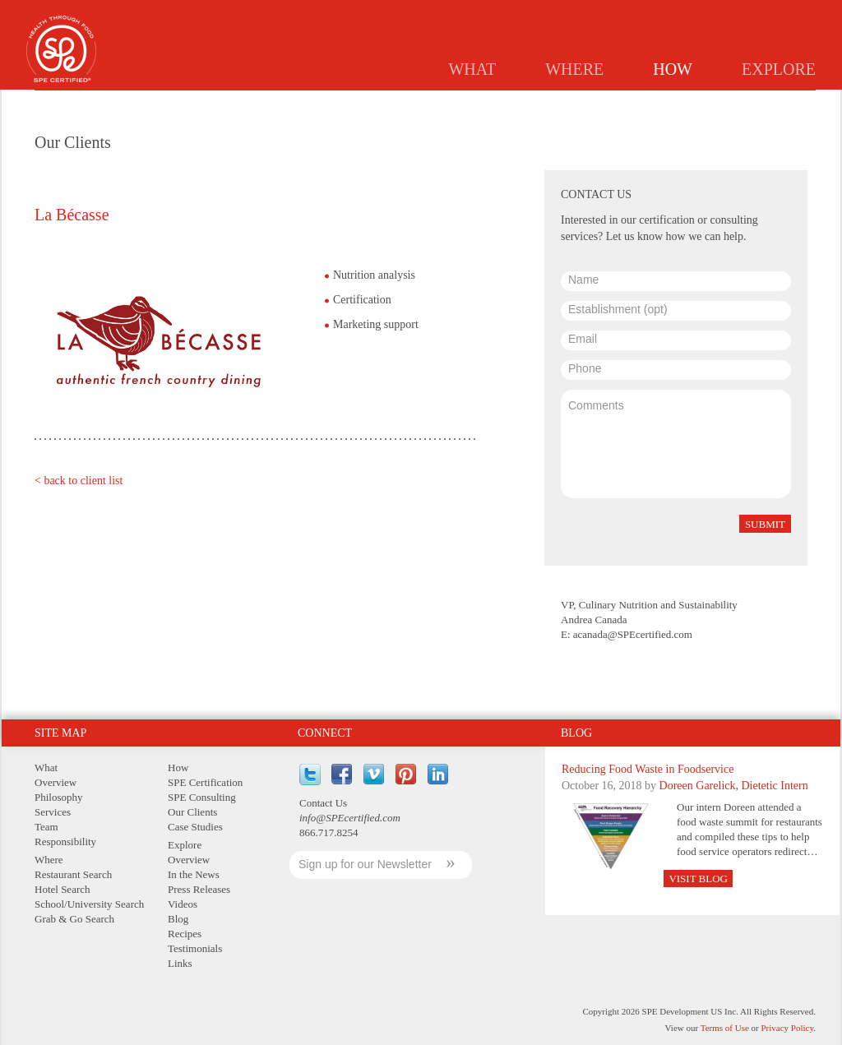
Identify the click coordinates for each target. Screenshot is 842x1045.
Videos (182, 904)
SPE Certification (205, 782)
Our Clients (192, 812)
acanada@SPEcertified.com (632, 634)
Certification (510, 103)
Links (180, 963)
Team (46, 827)
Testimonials (195, 948)
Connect (325, 733)
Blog (576, 733)
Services (53, 812)
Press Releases (199, 889)
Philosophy (59, 797)
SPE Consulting (202, 797)
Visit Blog (698, 878)
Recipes (184, 933)
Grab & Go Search (74, 919)
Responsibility (65, 841)
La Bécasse (72, 215)
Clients (684, 103)
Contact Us (323, 803)
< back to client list (79, 480)
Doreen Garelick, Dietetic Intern (733, 785)
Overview (55, 782)
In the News (194, 874)
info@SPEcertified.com (349, 817)
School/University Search (89, 904)
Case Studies (766, 103)
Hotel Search (62, 889)
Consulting (605, 103)
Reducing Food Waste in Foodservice (647, 769)
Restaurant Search (73, 874)
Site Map (60, 733)
